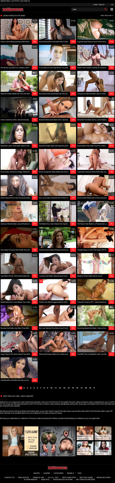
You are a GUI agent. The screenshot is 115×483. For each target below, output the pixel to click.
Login (95, 5)
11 (56, 388)
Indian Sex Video (104, 477)
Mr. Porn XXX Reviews (85, 479)
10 (51, 388)
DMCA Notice (23, 477)
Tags (79, 473)
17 (81, 388)
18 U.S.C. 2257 (53, 477)
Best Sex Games (86, 477)
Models (70, 473)
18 (86, 388)
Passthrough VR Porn (62, 479)
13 (64, 388)
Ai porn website (30, 479)
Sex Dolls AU (25, 1)
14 (69, 388)
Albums (46, 473)
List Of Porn (15, 1)
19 (90, 388)
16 (77, 388)
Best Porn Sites (69, 477)
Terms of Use (38, 477)
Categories (58, 473)
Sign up (101, 5)
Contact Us (9, 477)
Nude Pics (45, 479)
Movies (37, 473)
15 (73, 388)
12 (60, 388)
